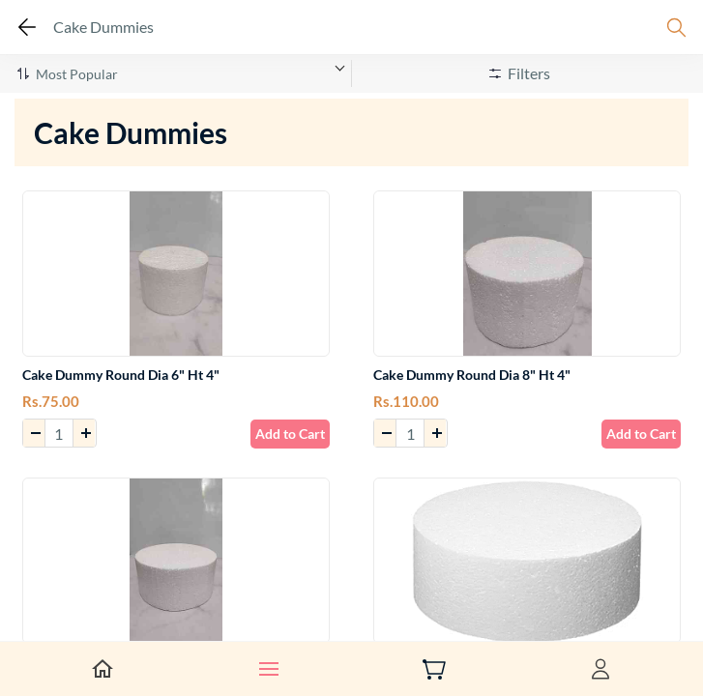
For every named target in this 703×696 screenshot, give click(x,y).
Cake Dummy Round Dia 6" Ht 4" (121, 374)
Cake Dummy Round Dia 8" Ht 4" (472, 374)
